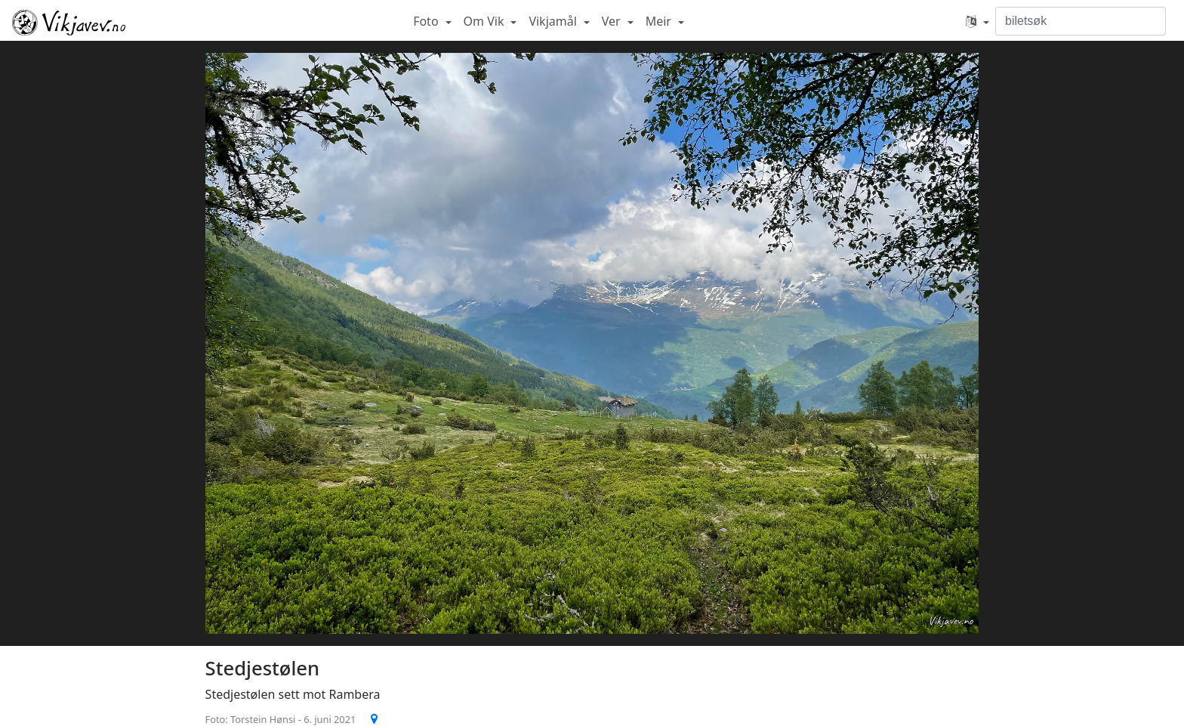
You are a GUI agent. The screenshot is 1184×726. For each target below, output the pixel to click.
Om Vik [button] (485, 21)
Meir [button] (660, 21)
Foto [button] (427, 21)
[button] (977, 21)
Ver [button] (613, 21)
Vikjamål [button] (554, 21)
